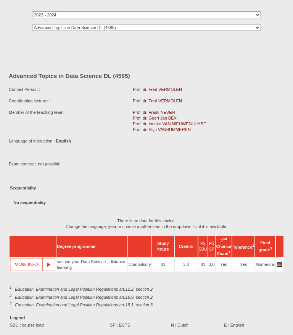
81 (163, 264)
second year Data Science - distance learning (91, 264)
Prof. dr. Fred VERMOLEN (157, 89)
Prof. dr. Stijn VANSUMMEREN (162, 129)
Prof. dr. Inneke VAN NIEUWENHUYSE (169, 123)
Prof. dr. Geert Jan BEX (155, 118)
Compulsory (140, 264)
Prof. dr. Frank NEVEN (154, 112)
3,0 (186, 264)
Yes (223, 264)
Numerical (265, 264)
